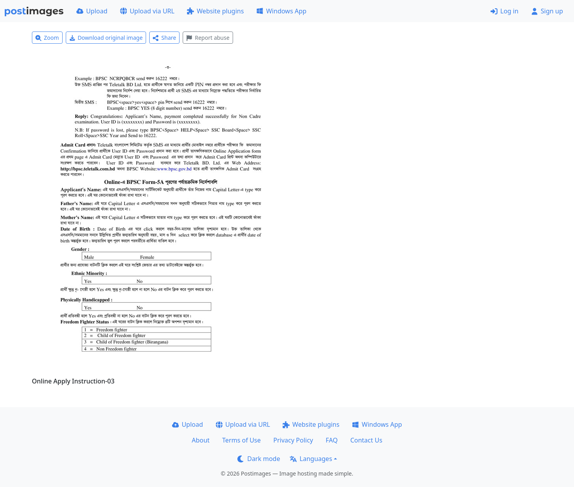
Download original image (106, 37)
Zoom (47, 37)
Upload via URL (147, 11)
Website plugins (215, 11)
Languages (311, 458)
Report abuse (207, 37)
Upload (91, 11)
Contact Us (366, 440)
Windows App (281, 11)
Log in (504, 11)
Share (164, 37)
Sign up (547, 11)
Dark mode (258, 458)
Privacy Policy (293, 440)
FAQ (331, 440)
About (200, 440)
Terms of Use (241, 440)
